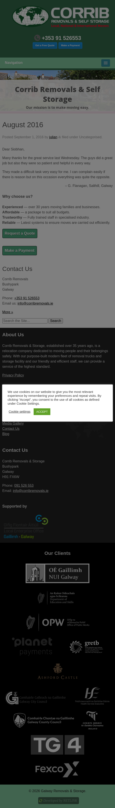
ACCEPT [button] (42, 411)
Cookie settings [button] (19, 411)
